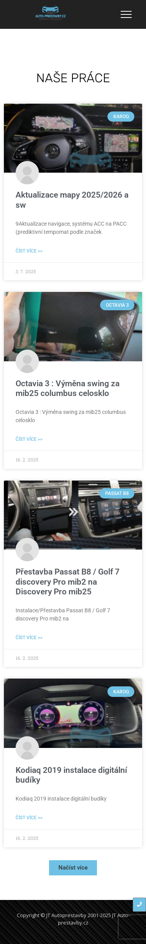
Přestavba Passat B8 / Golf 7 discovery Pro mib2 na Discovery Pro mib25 (68, 581)
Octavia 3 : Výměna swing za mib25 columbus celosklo (68, 388)
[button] (73, 868)
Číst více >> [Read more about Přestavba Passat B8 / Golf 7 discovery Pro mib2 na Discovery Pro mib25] (29, 637)
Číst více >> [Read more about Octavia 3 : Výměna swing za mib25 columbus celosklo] (29, 439)
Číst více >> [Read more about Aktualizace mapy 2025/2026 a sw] (29, 251)
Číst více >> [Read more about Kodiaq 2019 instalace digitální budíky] (29, 817)
